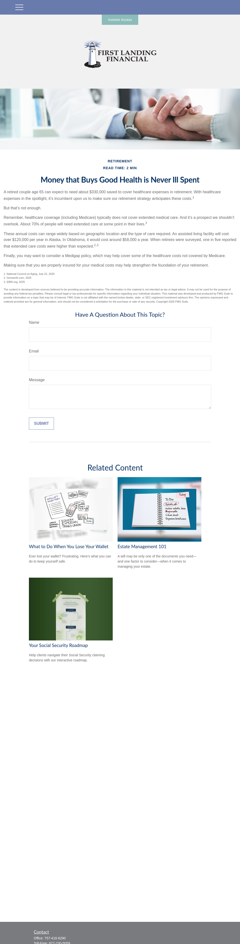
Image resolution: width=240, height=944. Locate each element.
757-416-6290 (55, 938)
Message (37, 380)
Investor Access (120, 20)
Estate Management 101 (142, 546)
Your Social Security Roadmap (58, 645)
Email (34, 351)
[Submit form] (41, 423)
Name (34, 322)
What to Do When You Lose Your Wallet (68, 546)
